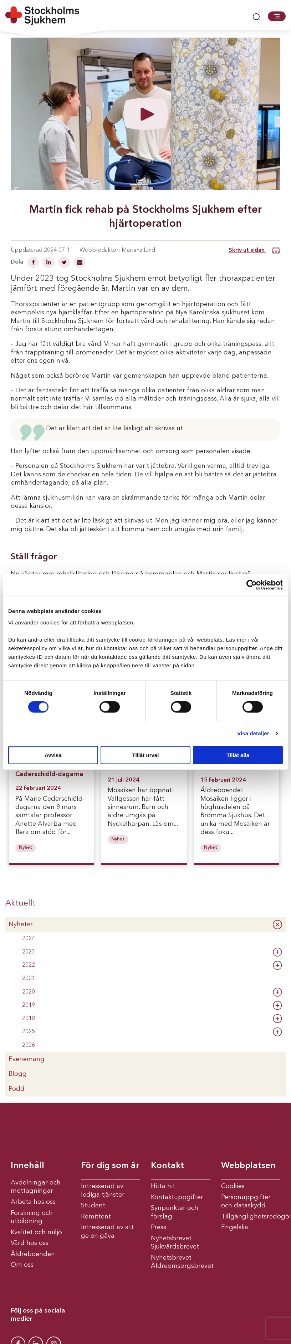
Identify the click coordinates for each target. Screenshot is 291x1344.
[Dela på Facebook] (34, 263)
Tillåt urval (145, 755)
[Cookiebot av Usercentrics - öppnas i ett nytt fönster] (251, 585)
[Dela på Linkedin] (49, 263)
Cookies (233, 1186)
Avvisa (53, 755)
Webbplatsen (248, 1166)
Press (158, 1227)
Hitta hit (163, 1186)
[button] (277, 16)
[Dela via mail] (80, 263)
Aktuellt (20, 903)
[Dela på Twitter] (65, 263)
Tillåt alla (237, 755)
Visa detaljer (253, 733)
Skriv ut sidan (254, 250)
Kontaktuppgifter (177, 1197)
